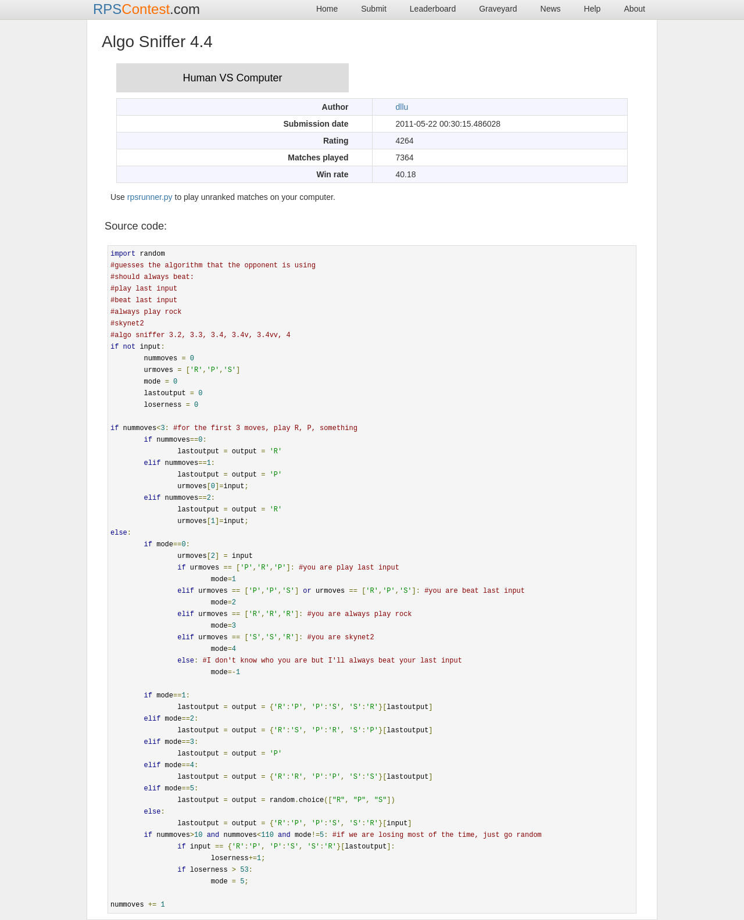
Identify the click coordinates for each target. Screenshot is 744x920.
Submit (374, 8)
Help (592, 8)
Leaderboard (433, 8)
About (634, 8)
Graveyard (498, 8)
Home (327, 8)
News (551, 8)
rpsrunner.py (150, 197)
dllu (402, 107)
